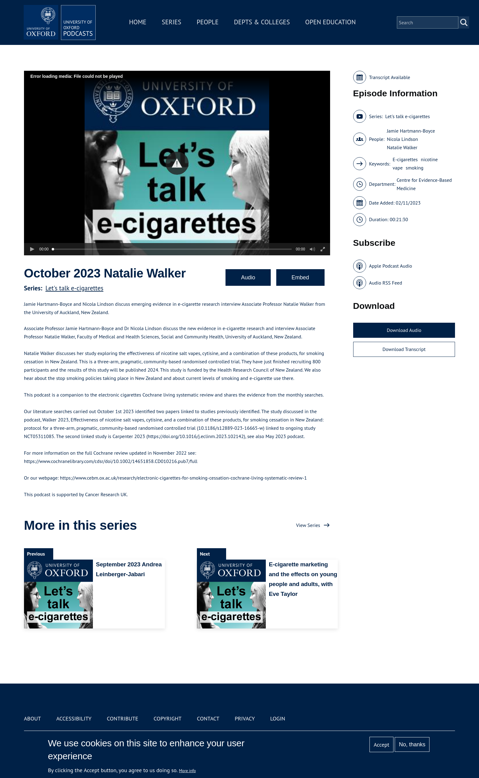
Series (172, 22)
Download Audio (404, 330)
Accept (381, 744)
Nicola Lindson (402, 139)
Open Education (331, 22)
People (208, 22)
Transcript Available (389, 77)
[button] (177, 163)
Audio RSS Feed (385, 283)
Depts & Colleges (263, 22)
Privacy (245, 718)
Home (138, 22)
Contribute (122, 718)
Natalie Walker (402, 147)
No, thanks (412, 744)
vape (397, 168)
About (32, 718)
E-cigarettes (405, 159)
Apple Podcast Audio (390, 266)
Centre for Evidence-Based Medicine (424, 184)
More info (187, 770)
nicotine (429, 159)
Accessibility (73, 718)
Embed (300, 277)
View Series (308, 525)
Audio (248, 277)
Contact (208, 718)
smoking (415, 168)
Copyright (168, 718)
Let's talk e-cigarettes (74, 288)
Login (277, 718)
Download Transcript (403, 349)
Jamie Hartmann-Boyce (411, 131)
